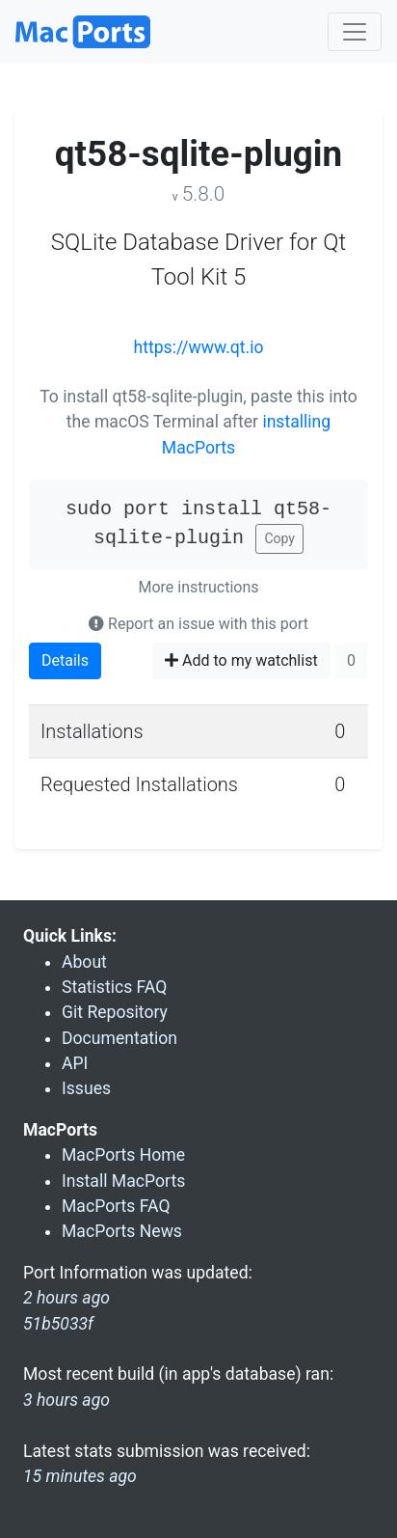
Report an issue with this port (198, 624)
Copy (279, 538)
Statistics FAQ (114, 987)
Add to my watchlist (241, 660)
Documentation (119, 1038)
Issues (86, 1088)
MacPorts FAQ (116, 1206)
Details (65, 660)
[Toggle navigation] (355, 32)
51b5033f (58, 1323)
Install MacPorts (123, 1181)
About (84, 962)
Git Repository (115, 1012)
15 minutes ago (80, 1476)
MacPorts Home (123, 1155)
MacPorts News (122, 1231)
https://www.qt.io (199, 347)
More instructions (199, 587)
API (75, 1063)
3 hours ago (66, 1400)
